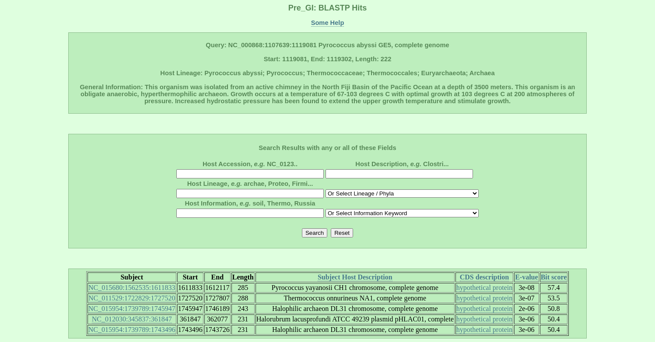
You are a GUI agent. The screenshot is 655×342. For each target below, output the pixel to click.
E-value (526, 277)
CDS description (484, 277)
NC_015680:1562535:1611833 (131, 287)
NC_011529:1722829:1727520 (131, 298)
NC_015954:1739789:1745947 (131, 308)
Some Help (327, 22)
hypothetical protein (484, 287)
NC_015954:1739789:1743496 (131, 329)
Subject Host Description (355, 277)
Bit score (554, 277)
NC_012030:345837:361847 (132, 319)
